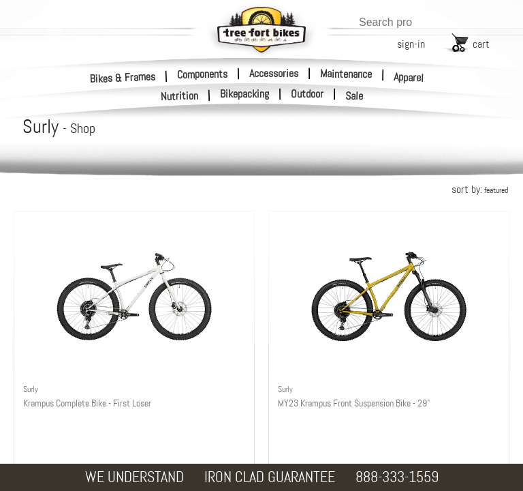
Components (202, 73)
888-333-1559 (397, 477)
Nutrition (180, 96)
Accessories (273, 73)
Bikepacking (244, 94)
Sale (354, 96)
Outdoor (307, 94)
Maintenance (346, 73)
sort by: (479, 189)
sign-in (411, 44)
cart (481, 44)
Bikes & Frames (123, 77)
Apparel (409, 77)
